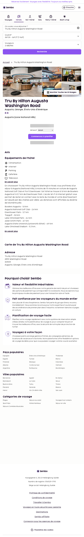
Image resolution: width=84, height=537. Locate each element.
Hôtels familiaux (35, 403)
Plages (5, 400)
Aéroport (33, 130)
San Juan (59, 390)
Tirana (58, 384)
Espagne (6, 356)
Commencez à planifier (42, 136)
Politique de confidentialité (42, 493)
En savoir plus (11, 182)
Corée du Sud (34, 365)
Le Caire (32, 381)
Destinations (42, 512)
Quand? (8, 35)
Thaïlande (59, 356)
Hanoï (5, 390)
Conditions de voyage (42, 498)
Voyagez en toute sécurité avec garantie (42, 507)
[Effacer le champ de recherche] (78, 27)
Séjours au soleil (35, 400)
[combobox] (40, 29)
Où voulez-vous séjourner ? (16, 26)
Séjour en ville (61, 403)
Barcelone (6, 378)
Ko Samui (59, 378)
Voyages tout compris (63, 400)
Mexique (32, 362)
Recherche (42, 51)
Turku (31, 384)
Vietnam (59, 365)
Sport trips (6, 403)
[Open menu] (79, 7)
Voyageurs (9, 43)
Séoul (58, 381)
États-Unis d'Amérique (37, 356)
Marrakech (7, 381)
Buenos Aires (7, 384)
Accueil (6, 62)
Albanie (5, 365)
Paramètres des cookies (42, 530)
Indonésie (59, 362)
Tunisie (31, 359)
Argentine (6, 368)
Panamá (6, 387)
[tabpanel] (42, 39)
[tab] (8, 18)
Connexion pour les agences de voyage (42, 521)
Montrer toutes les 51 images (61, 92)
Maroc (58, 359)
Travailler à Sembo (42, 502)
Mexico (58, 387)
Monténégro (60, 368)
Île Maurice (33, 368)
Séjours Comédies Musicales (13, 406)
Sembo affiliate (42, 517)
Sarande (32, 387)
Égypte (5, 359)
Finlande (6, 362)
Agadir (31, 378)
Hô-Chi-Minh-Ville (35, 390)
